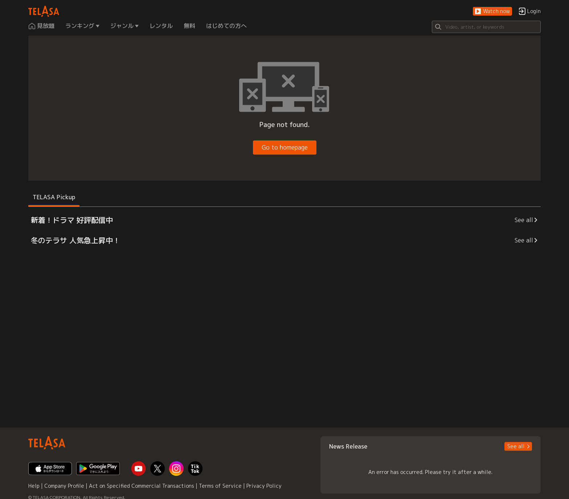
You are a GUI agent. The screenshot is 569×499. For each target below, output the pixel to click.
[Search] (486, 27)
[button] (492, 11)
